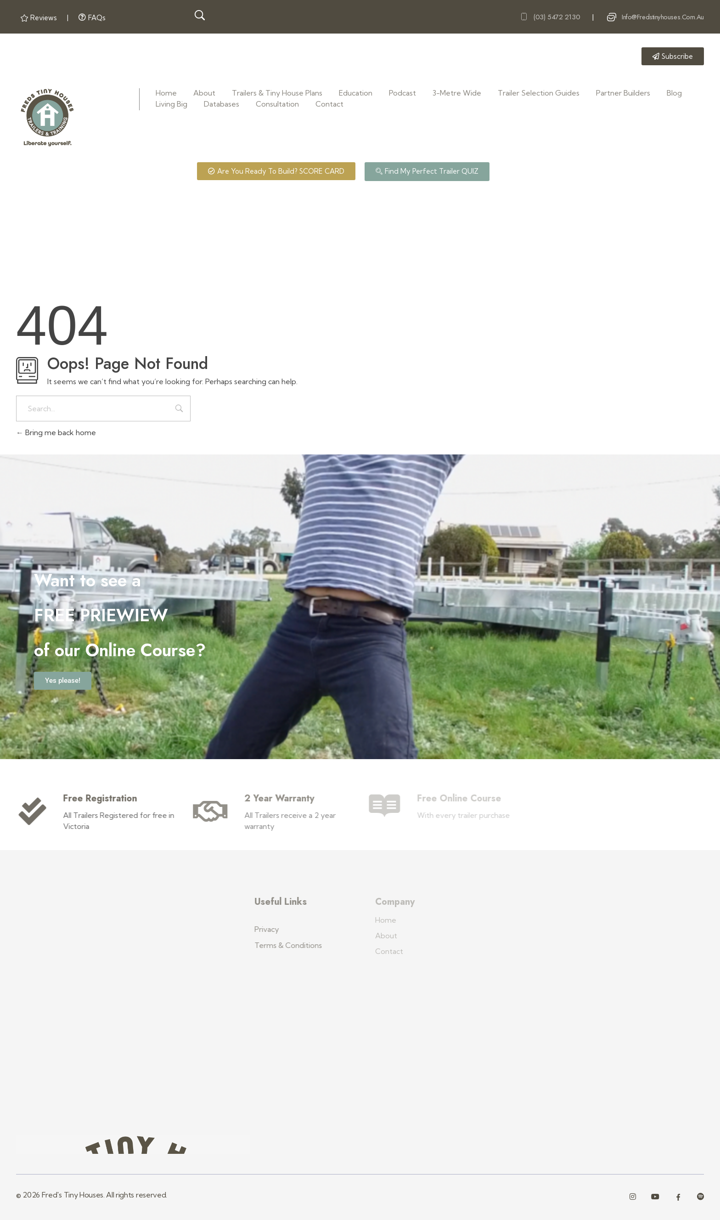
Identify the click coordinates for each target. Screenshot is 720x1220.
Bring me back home (56, 432)
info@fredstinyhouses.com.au (663, 16)
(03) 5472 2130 (556, 16)
